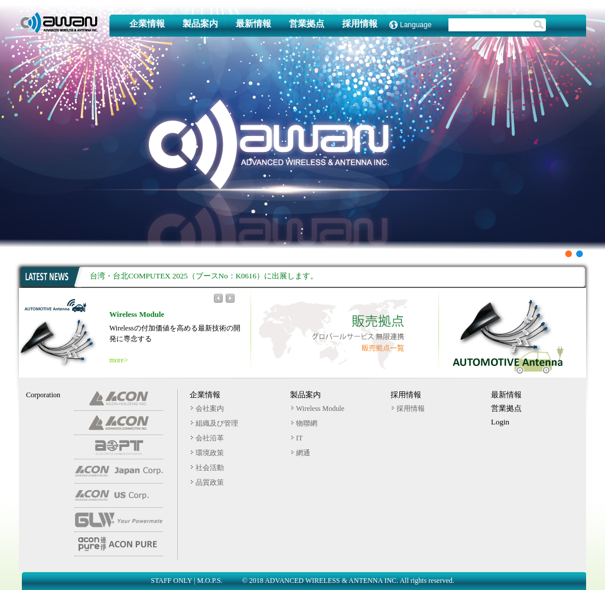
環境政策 (207, 453)
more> (118, 360)
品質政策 (207, 482)
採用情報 (360, 24)
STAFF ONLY (171, 580)
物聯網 (304, 423)
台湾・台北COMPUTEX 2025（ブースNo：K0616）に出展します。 (204, 276)
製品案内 (200, 24)
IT (296, 438)
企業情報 (147, 24)
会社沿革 (207, 438)
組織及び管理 (214, 423)
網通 (300, 453)
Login (500, 421)
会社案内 (207, 408)
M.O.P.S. (209, 580)
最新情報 (253, 24)
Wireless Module (317, 408)
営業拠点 (306, 24)
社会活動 (207, 467)
